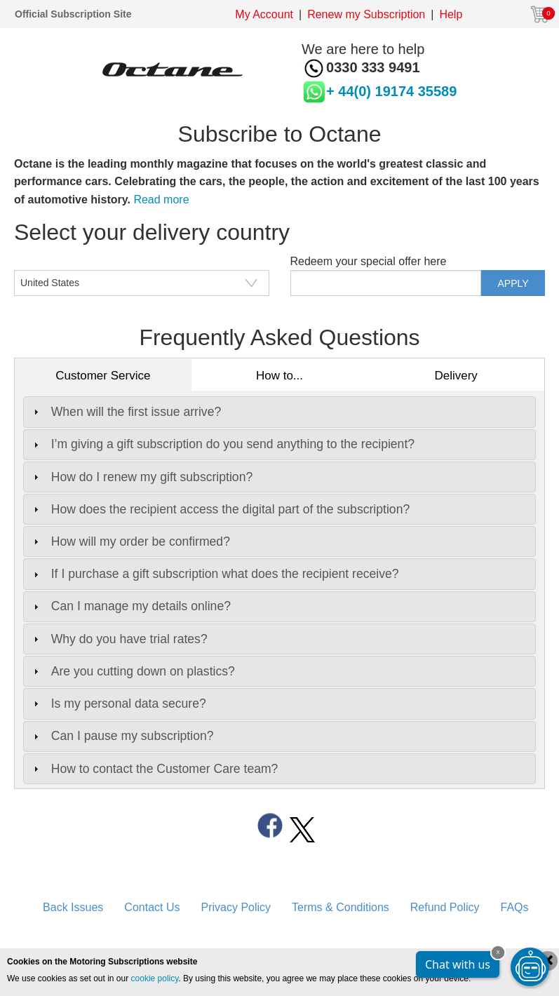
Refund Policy (445, 907)
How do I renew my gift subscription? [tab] (141, 477)
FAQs (515, 907)
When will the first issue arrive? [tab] (125, 412)
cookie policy (155, 978)
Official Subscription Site (73, 14)
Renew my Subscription (366, 14)
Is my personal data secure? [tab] (118, 703)
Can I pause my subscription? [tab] (122, 736)
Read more (161, 200)
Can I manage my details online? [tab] (130, 606)
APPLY (513, 283)
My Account (264, 14)
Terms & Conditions (340, 907)
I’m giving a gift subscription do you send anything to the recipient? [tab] (222, 444)
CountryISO (43, 261)
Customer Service (102, 375)
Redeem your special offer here (368, 261)
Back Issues (73, 907)
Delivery (455, 375)
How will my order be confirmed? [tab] (130, 541)
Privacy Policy (236, 907)
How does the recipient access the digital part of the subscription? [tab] (220, 509)
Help (450, 14)
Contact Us (152, 907)
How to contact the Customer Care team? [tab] (154, 769)
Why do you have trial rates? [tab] (119, 639)
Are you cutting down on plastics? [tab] (132, 671)
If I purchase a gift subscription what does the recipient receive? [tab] (214, 574)
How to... (279, 375)
